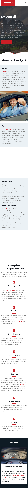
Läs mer (6, 42)
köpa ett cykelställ (11, 290)
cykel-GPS (21, 384)
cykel (5, 209)
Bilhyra (4, 71)
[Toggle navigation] (25, 3)
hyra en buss (7, 129)
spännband (20, 321)
